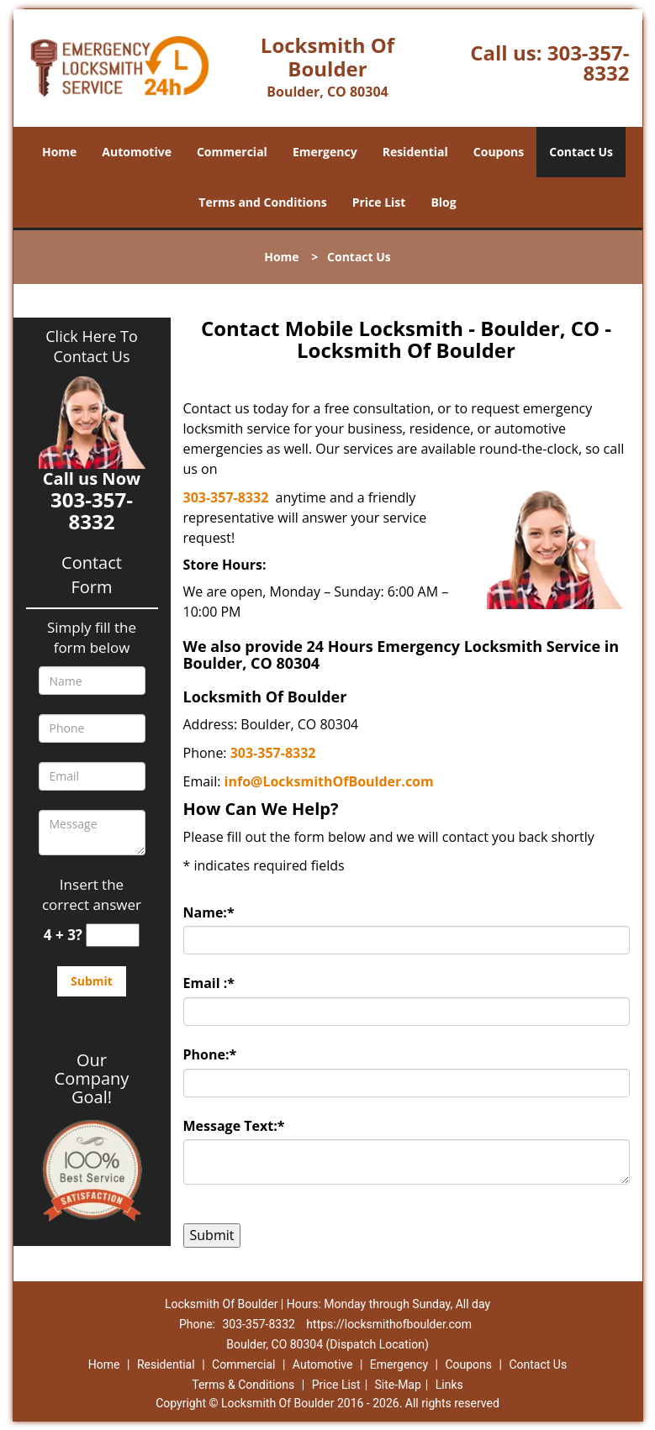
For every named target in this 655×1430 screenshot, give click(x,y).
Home (59, 152)
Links (449, 1384)
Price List (379, 202)
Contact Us (581, 152)
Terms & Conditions (243, 1384)
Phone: (210, 1054)
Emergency (325, 152)
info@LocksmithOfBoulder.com (329, 781)
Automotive (137, 152)
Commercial (232, 152)
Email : (209, 983)
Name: (209, 912)
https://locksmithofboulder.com (389, 1324)
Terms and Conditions (262, 202)
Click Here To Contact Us (91, 346)
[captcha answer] (113, 935)
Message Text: (234, 1126)
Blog (443, 202)
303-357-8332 (588, 63)
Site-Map (398, 1384)
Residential (415, 152)
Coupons (498, 152)
